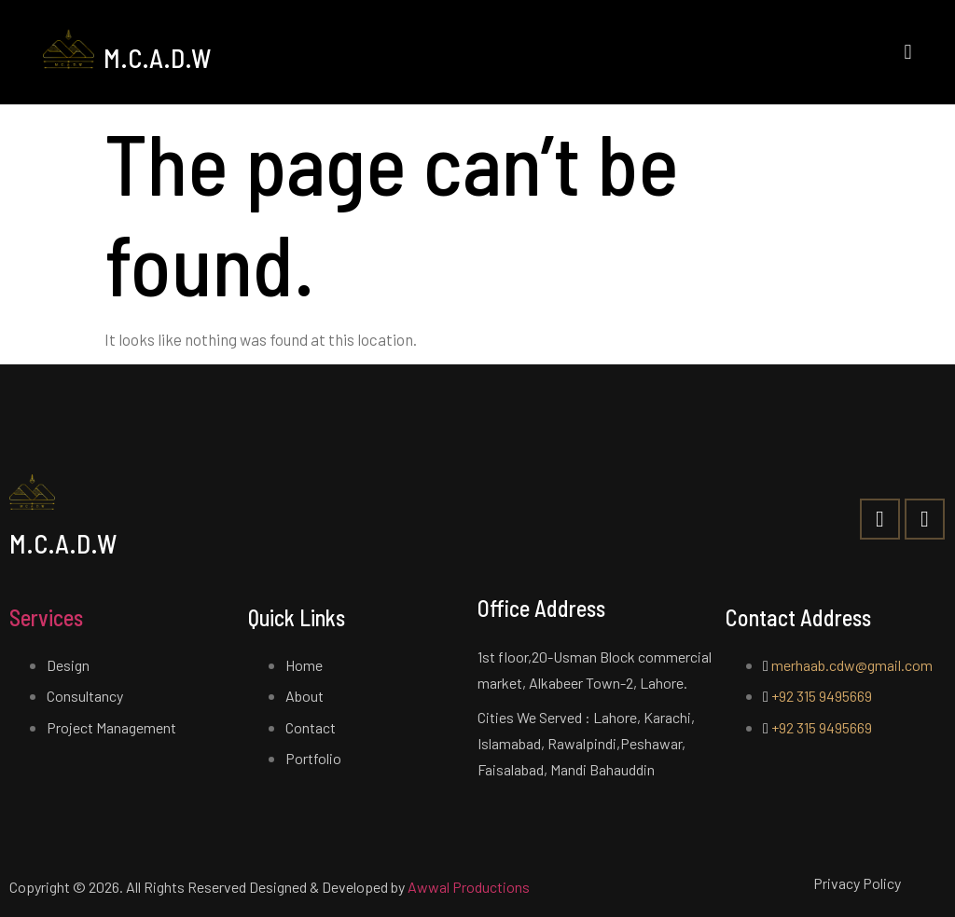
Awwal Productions (469, 887)
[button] (908, 51)
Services (46, 617)
